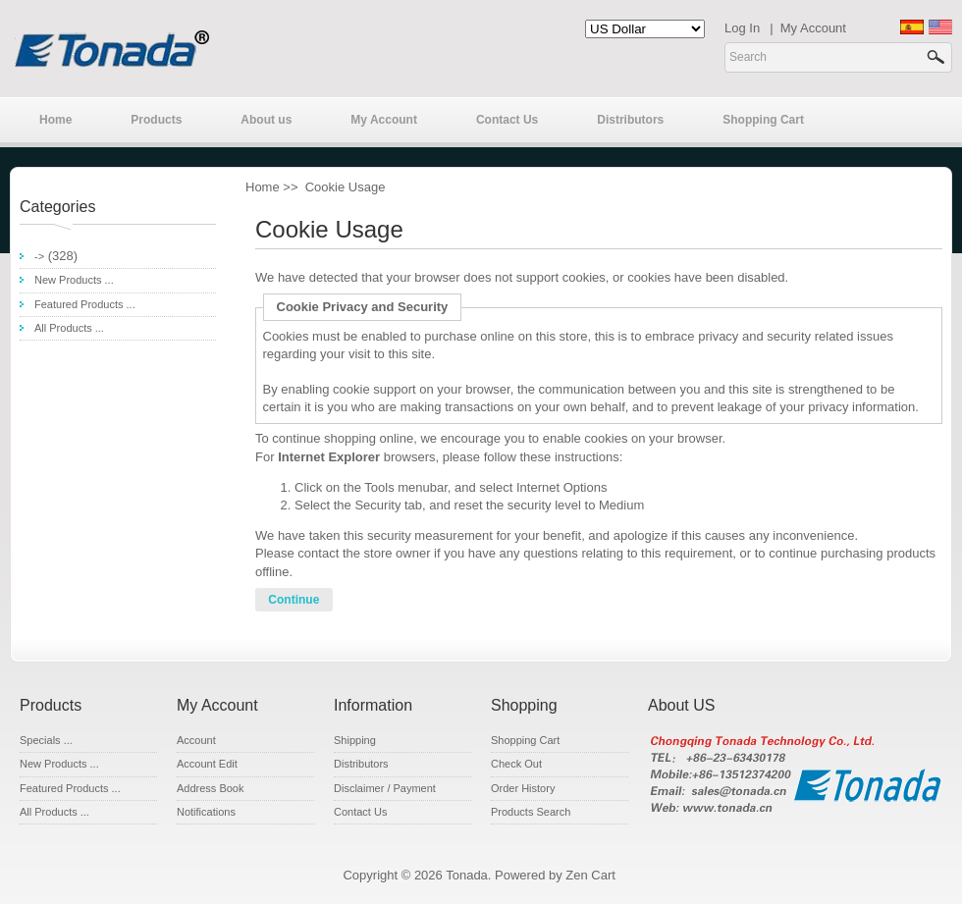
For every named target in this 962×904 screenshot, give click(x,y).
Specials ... (46, 740)
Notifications (206, 812)
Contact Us (507, 120)
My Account (813, 28)
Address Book (210, 788)
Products (156, 120)
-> (39, 256)
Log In (742, 28)
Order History (523, 788)
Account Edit (207, 764)
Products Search (530, 812)
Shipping (355, 740)
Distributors (630, 120)
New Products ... (74, 280)
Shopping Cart (763, 120)
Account (196, 740)
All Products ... (69, 328)
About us (266, 120)
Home (55, 120)
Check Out (516, 764)
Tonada (467, 875)
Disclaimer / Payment (385, 788)
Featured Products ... (84, 304)
